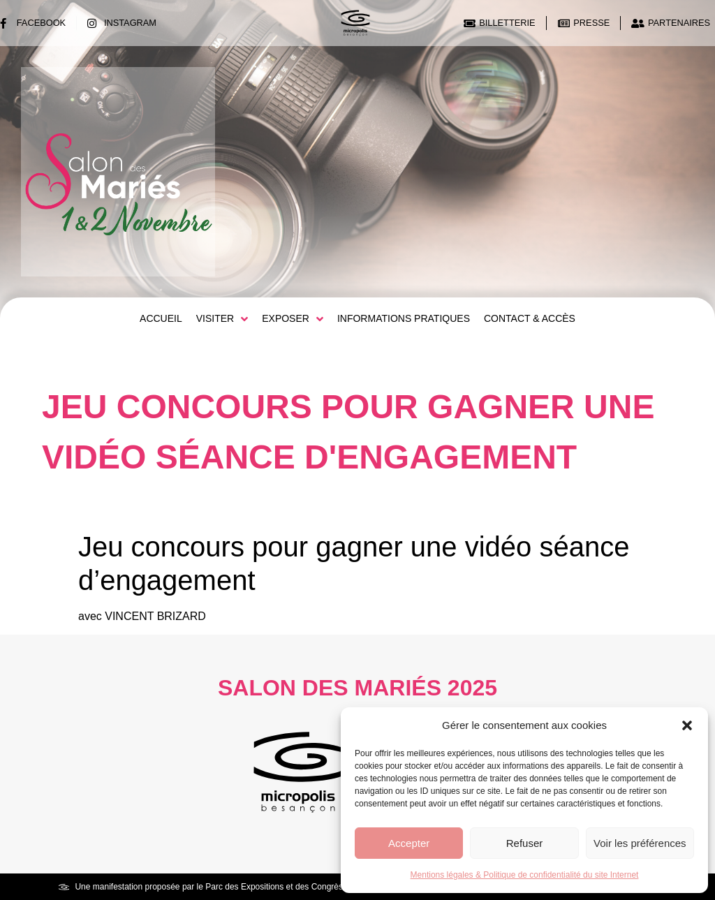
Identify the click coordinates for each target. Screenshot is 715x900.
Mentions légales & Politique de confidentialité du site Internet (525, 875)
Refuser (524, 843)
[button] (687, 725)
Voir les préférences (640, 843)
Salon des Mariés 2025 (357, 687)
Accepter (408, 843)
